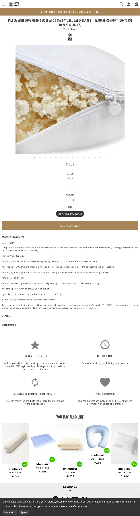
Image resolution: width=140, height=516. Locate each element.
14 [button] (105, 157)
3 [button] (45, 157)
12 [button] (94, 157)
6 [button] (62, 157)
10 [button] (83, 157)
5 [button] (56, 157)
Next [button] (121, 99)
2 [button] (40, 157)
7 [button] (67, 157)
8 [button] (73, 157)
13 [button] (100, 157)
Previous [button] (19, 99)
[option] (70, 100)
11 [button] (89, 157)
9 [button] (78, 157)
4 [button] (51, 157)
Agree (24, 512)
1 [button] (34, 157)
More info (9, 512)
